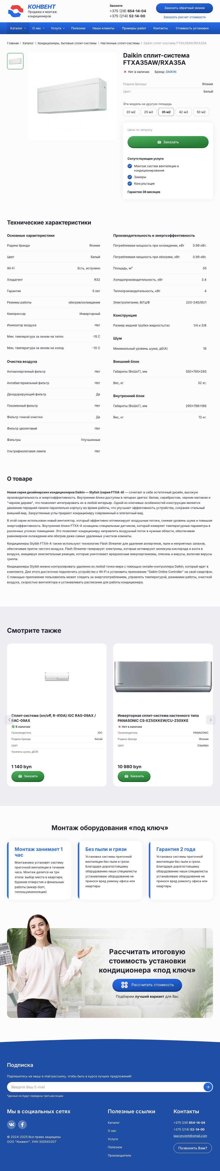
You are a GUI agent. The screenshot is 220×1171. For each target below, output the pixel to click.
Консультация (144, 184)
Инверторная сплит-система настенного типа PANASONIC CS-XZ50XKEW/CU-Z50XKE (158, 718)
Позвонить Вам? (192, 1148)
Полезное (78, 28)
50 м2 (202, 112)
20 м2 (131, 112)
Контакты (160, 28)
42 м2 (184, 112)
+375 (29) (128, 11)
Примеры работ (134, 28)
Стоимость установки (192, 28)
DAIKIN (171, 72)
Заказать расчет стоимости (184, 17)
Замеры (140, 177)
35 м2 (166, 112)
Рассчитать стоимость (152, 985)
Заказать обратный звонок (184, 8)
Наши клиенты (103, 28)
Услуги (58, 28)
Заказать (168, 142)
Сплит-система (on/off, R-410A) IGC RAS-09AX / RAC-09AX (53, 718)
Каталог (18, 28)
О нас (38, 28)
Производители (119, 1155)
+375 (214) (127, 16)
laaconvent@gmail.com (190, 1136)
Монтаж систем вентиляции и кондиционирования (156, 169)
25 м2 (149, 112)
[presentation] (9, 720)
